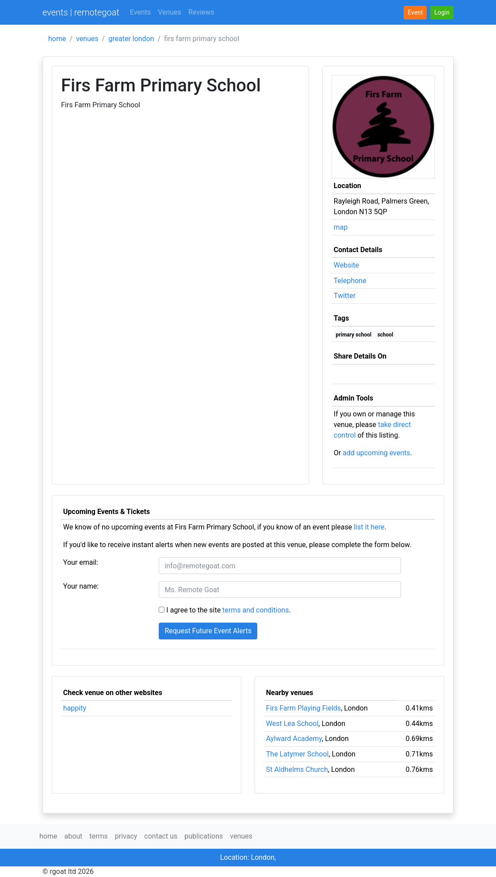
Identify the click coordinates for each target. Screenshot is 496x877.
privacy (126, 836)
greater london (131, 38)
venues (87, 38)
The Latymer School (297, 754)
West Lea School (292, 723)
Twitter (344, 295)
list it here (369, 527)
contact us (160, 836)
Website (346, 265)
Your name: (81, 586)
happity (74, 708)
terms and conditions (255, 610)
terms (98, 836)
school (385, 335)
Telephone (350, 280)
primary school (354, 335)
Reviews (201, 12)
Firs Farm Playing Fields (303, 708)
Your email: (80, 562)
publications (203, 836)
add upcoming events (376, 453)
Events (140, 12)
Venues (169, 12)
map (341, 227)
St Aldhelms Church (297, 769)
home (57, 38)
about (73, 836)
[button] (442, 12)
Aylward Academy (294, 738)
